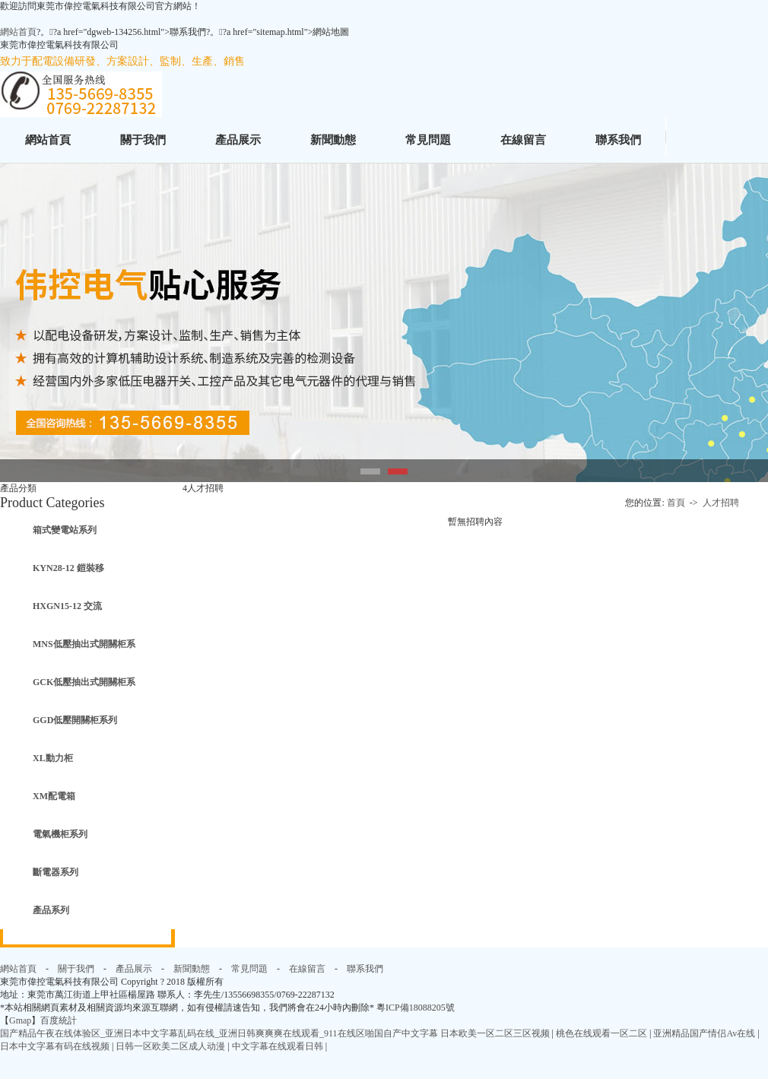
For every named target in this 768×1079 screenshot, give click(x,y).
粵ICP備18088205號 (415, 1007)
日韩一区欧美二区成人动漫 (171, 1046)
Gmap (20, 1020)
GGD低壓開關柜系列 (75, 720)
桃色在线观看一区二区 (602, 1033)
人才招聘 (721, 502)
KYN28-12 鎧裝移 (68, 568)
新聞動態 (333, 140)
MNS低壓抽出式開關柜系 (84, 644)
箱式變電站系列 (65, 530)
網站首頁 (18, 32)
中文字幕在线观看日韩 (278, 1046)
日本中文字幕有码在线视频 (56, 1046)
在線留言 (523, 140)
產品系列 (51, 910)
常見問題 (428, 140)
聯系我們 (618, 140)
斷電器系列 (55, 872)
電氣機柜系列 (60, 834)
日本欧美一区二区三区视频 (496, 1033)
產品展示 (238, 140)
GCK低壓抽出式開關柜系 (84, 682)
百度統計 (58, 1020)
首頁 (677, 502)
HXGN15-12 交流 (67, 606)
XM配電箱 (54, 796)
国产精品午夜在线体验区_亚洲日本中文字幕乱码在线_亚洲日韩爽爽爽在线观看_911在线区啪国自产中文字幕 (219, 1033)
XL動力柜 (53, 758)
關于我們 (143, 140)
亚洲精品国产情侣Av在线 (705, 1033)
